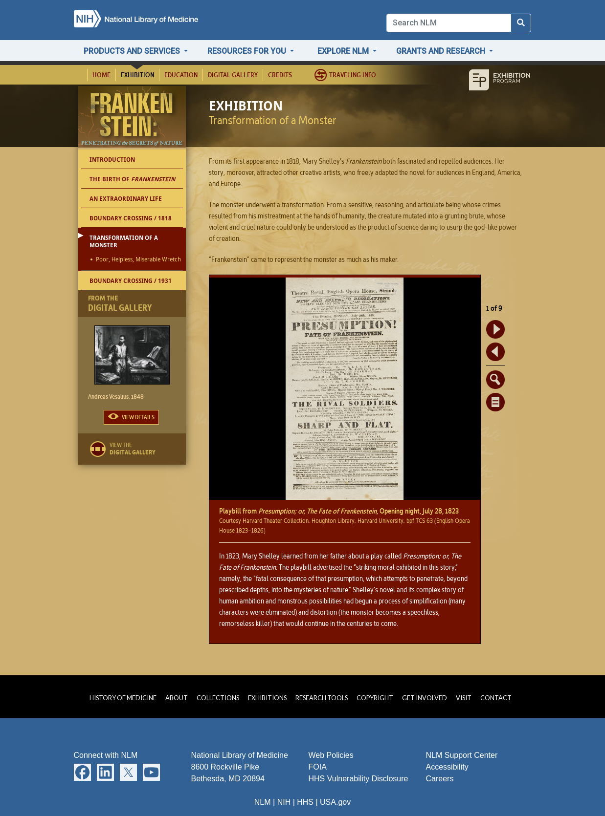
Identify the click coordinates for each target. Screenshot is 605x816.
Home (101, 75)
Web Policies (331, 755)
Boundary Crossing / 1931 (131, 281)
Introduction (112, 159)
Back (495, 352)
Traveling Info (352, 75)
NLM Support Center (462, 755)
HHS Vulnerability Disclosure (358, 778)
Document (495, 402)
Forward (495, 329)
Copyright (375, 698)
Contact (496, 698)
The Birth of (132, 179)
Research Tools (321, 698)
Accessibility (447, 767)
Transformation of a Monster (124, 241)
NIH (284, 802)
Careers (440, 778)
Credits (280, 75)
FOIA (318, 767)
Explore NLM (344, 51)
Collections (218, 698)
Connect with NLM (106, 755)
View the (148, 448)
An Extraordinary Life (126, 198)
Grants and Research (441, 51)
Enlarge (495, 379)
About (176, 698)
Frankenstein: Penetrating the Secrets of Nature (133, 119)
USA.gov (335, 802)
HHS (305, 802)
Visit (463, 698)
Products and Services (133, 51)
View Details (138, 417)
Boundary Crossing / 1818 (131, 218)
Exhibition (137, 75)
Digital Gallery (233, 75)
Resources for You (247, 51)
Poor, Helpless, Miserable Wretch (138, 260)
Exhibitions (267, 698)
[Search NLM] (521, 23)
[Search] (448, 23)
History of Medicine (123, 698)
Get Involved (424, 698)
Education (181, 75)
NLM (262, 802)
